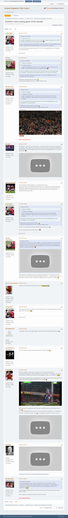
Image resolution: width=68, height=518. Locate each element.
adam (8, 144)
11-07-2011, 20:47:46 (23, 369)
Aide (59, 516)
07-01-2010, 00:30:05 (23, 182)
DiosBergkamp (11, 182)
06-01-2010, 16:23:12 (23, 33)
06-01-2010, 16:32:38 (23, 57)
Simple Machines (13, 516)
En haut (7, 501)
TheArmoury (10, 348)
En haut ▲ (63, 516)
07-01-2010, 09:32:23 (23, 203)
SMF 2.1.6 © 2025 (6, 516)
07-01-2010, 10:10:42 (23, 238)
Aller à (41, 507)
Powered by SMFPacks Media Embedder (24, 516)
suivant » (60, 25)
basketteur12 (11, 328)
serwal (9, 444)
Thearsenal (10, 86)
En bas (6, 29)
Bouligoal (10, 33)
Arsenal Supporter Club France (16, 8)
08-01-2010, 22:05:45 (23, 328)
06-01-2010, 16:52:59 (23, 86)
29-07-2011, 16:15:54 (23, 444)
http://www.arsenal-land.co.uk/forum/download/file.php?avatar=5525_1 (35, 474)
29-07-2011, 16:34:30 (23, 478)
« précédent (55, 25)
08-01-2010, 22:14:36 (23, 347)
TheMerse (10, 369)
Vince (8, 57)
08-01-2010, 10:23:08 (23, 306)
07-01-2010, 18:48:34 (23, 283)
